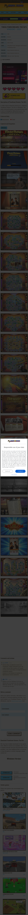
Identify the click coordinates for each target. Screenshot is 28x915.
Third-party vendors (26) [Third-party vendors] (19, 457)
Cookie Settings (5, 467)
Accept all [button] (20, 471)
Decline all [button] (7, 471)
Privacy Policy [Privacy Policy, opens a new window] (11, 467)
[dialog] (14, 457)
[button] (14, 475)
